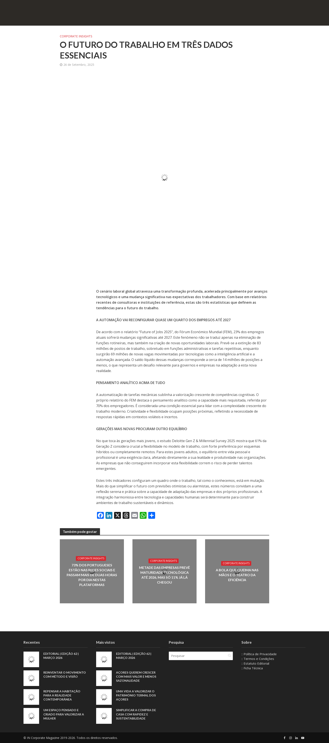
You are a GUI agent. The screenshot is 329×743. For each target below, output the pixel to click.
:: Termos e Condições (257, 659)
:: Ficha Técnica (252, 668)
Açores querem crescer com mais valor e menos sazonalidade (136, 676)
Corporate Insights (76, 36)
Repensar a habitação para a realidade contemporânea (61, 695)
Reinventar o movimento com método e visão (64, 674)
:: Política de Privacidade (259, 654)
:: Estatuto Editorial (255, 663)
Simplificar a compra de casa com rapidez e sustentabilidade (136, 714)
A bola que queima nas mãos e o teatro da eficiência (237, 575)
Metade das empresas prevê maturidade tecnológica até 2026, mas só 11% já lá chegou (164, 574)
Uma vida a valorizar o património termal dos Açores (136, 695)
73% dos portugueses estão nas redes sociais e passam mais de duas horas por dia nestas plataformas (92, 575)
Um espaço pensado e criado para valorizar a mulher (63, 714)
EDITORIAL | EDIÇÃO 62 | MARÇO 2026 (61, 655)
